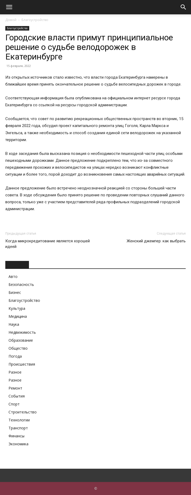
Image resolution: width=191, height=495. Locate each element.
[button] (9, 7)
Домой (10, 20)
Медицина (18, 316)
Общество (18, 348)
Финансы (16, 435)
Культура (17, 308)
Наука (14, 324)
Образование (21, 340)
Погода (15, 356)
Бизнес (15, 292)
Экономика (18, 443)
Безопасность (21, 284)
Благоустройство (35, 20)
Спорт (14, 404)
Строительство (23, 411)
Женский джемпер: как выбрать (156, 241)
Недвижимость (22, 332)
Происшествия (22, 364)
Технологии (19, 419)
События (17, 396)
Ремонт (15, 388)
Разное (15, 372)
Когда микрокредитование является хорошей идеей (47, 244)
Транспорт (18, 427)
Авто (13, 276)
